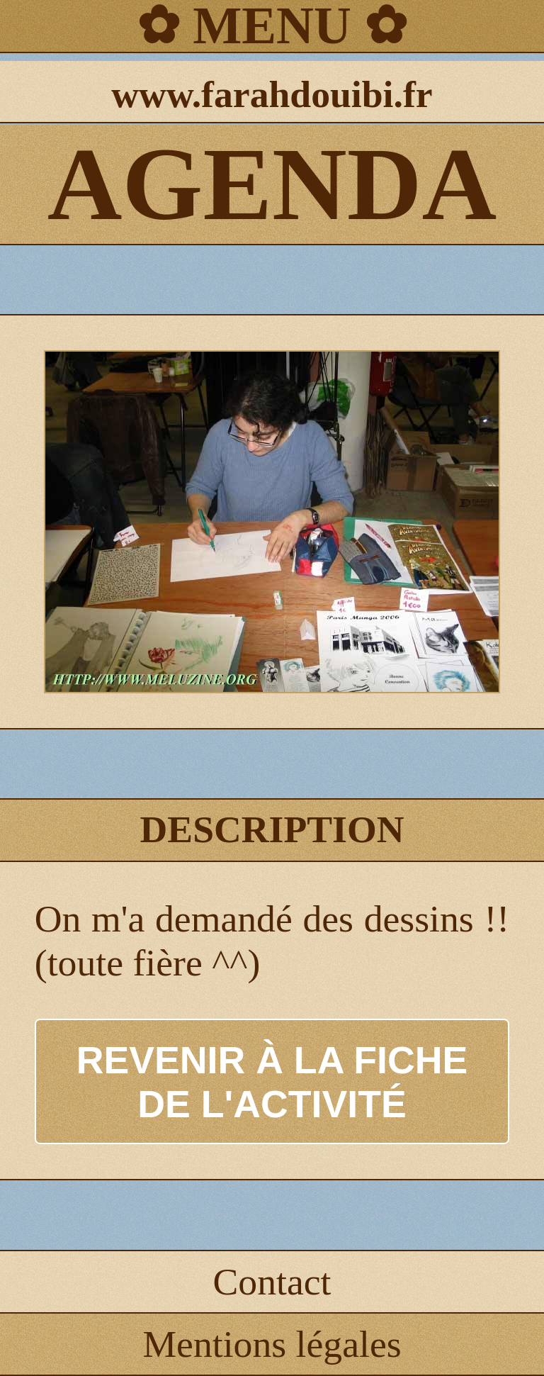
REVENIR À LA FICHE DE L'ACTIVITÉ (272, 1082)
